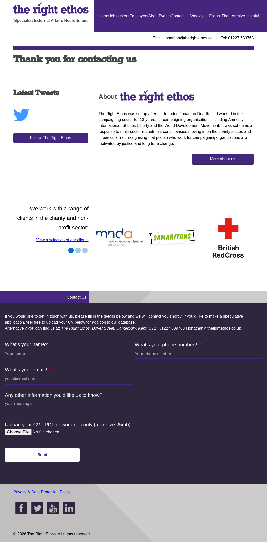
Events (165, 16)
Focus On (214, 32)
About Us (153, 32)
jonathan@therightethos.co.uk (214, 328)
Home (104, 16)
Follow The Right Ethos (50, 138)
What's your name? (26, 344)
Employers (138, 16)
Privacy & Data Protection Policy (41, 492)
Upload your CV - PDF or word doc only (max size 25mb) (68, 424)
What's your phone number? (167, 344)
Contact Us (177, 32)
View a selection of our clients (62, 240)
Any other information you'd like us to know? (53, 395)
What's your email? (27, 369)
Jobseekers (119, 16)
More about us (222, 159)
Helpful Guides (253, 32)
